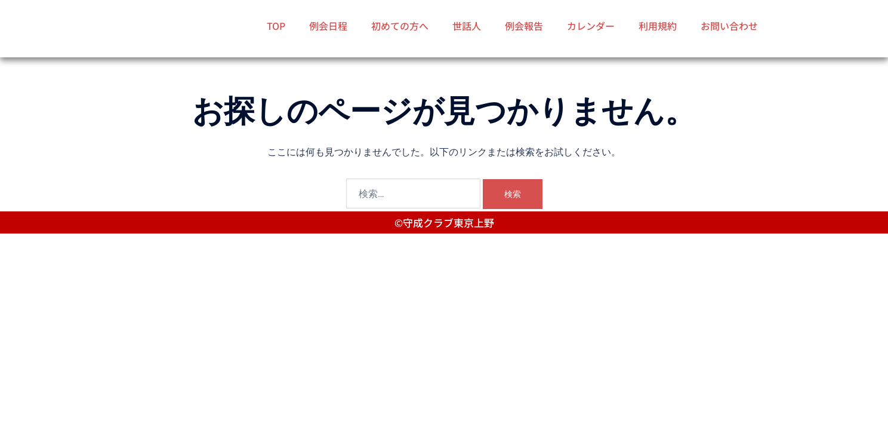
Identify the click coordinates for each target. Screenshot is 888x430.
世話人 (466, 26)
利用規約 (658, 26)
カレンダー (591, 26)
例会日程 (328, 26)
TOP (276, 26)
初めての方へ (399, 26)
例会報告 (524, 26)
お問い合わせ (729, 26)
